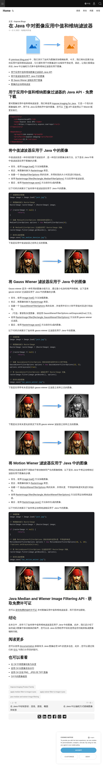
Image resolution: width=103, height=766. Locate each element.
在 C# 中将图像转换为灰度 (23, 664)
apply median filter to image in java (23, 692)
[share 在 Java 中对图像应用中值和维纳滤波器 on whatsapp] (59, 717)
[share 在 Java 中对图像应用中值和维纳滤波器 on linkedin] (44, 717)
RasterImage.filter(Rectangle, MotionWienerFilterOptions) (43, 494)
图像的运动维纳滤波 (20, 84)
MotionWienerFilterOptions (33, 487)
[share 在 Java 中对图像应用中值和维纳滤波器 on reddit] (49, 717)
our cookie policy (74, 745)
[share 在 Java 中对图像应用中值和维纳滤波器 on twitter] (39, 717)
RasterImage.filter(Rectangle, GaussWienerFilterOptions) (43, 317)
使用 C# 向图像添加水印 (22, 668)
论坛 (15, 649)
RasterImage (37, 170)
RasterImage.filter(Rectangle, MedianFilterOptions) (40, 178)
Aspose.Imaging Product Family (22, 687)
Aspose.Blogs (20, 21)
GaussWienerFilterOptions (32, 306)
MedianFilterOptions (29, 174)
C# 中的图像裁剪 (19, 676)
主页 (10, 21)
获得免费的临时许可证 (26, 610)
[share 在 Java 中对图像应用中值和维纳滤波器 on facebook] (54, 717)
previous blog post (20, 59)
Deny (88, 757)
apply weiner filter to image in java (52, 692)
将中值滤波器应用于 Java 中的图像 (27, 76)
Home (6, 10)
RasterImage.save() (31, 182)
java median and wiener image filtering (24, 697)
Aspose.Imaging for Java (64, 103)
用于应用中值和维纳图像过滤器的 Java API (31, 72)
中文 (87, 3)
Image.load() (28, 166)
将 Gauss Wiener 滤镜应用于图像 (26, 80)
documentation (27, 646)
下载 (66, 107)
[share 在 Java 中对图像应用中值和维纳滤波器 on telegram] (64, 717)
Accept (78, 750)
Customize (69, 757)
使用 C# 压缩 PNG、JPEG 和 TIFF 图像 (29, 672)
